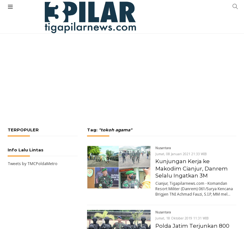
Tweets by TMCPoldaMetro (33, 163)
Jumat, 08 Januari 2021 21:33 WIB (181, 154)
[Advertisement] (122, 55)
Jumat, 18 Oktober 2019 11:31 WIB (182, 218)
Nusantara (163, 148)
